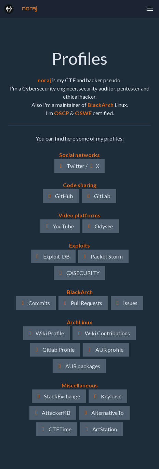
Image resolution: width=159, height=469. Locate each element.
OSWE (83, 113)
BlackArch (101, 104)
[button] (150, 9)
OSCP (61, 113)
